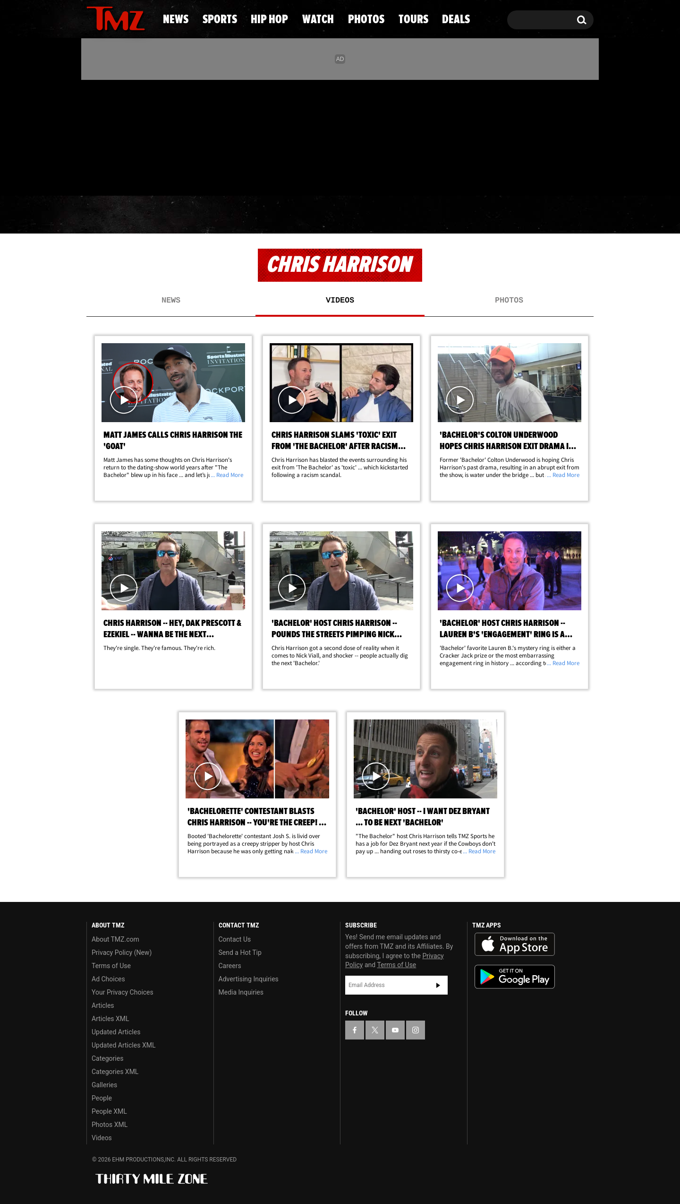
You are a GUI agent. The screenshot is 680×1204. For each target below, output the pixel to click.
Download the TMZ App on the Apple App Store (515, 944)
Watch (335, 215)
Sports (179, 215)
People (102, 1098)
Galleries (104, 1085)
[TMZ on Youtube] (125, 135)
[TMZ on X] (108, 136)
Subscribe (438, 985)
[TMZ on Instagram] (143, 136)
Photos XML (110, 1124)
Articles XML (110, 1018)
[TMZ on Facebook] (94, 136)
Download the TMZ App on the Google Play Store (515, 977)
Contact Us (235, 939)
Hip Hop (259, 215)
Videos (340, 300)
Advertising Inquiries (249, 979)
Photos (411, 215)
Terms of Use (111, 966)
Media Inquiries (241, 992)
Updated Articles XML (123, 1045)
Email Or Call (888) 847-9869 (195, 176)
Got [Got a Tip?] (116, 176)
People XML (109, 1111)
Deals (555, 215)
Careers (230, 966)
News (109, 215)
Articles (103, 1005)
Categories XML (115, 1071)
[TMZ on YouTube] (395, 1030)
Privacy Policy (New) (122, 952)
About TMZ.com (115, 939)
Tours (486, 215)
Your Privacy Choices (122, 992)
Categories (107, 1058)
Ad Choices (108, 979)
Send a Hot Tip (240, 952)
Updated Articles (116, 1032)
